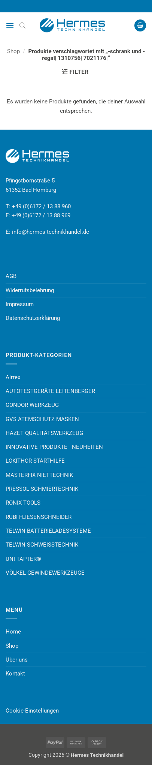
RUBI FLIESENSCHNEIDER (39, 517)
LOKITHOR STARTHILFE (35, 460)
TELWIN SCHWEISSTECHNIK (42, 544)
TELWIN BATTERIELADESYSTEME (48, 530)
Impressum (20, 304)
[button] (10, 25)
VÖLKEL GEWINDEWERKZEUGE (45, 572)
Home (13, 631)
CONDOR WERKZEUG (32, 405)
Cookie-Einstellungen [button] (32, 710)
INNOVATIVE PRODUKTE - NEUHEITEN (54, 447)
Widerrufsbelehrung (30, 290)
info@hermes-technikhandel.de (50, 232)
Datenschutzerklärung (33, 318)
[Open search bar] (22, 25)
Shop (13, 51)
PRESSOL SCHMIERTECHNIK (42, 489)
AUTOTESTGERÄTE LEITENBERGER (50, 391)
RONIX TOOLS (23, 502)
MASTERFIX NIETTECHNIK (39, 475)
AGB (11, 276)
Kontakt (15, 673)
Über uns (17, 659)
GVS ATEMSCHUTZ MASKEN (42, 419)
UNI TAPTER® (23, 559)
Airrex (13, 377)
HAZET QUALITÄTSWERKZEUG (44, 433)
